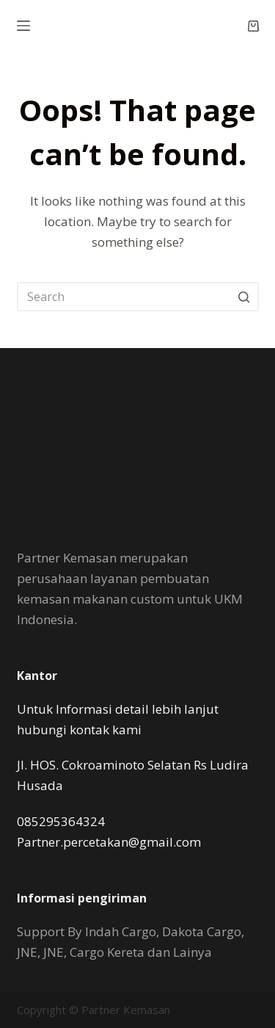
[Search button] (244, 296)
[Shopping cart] (253, 26)
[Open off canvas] (23, 25)
